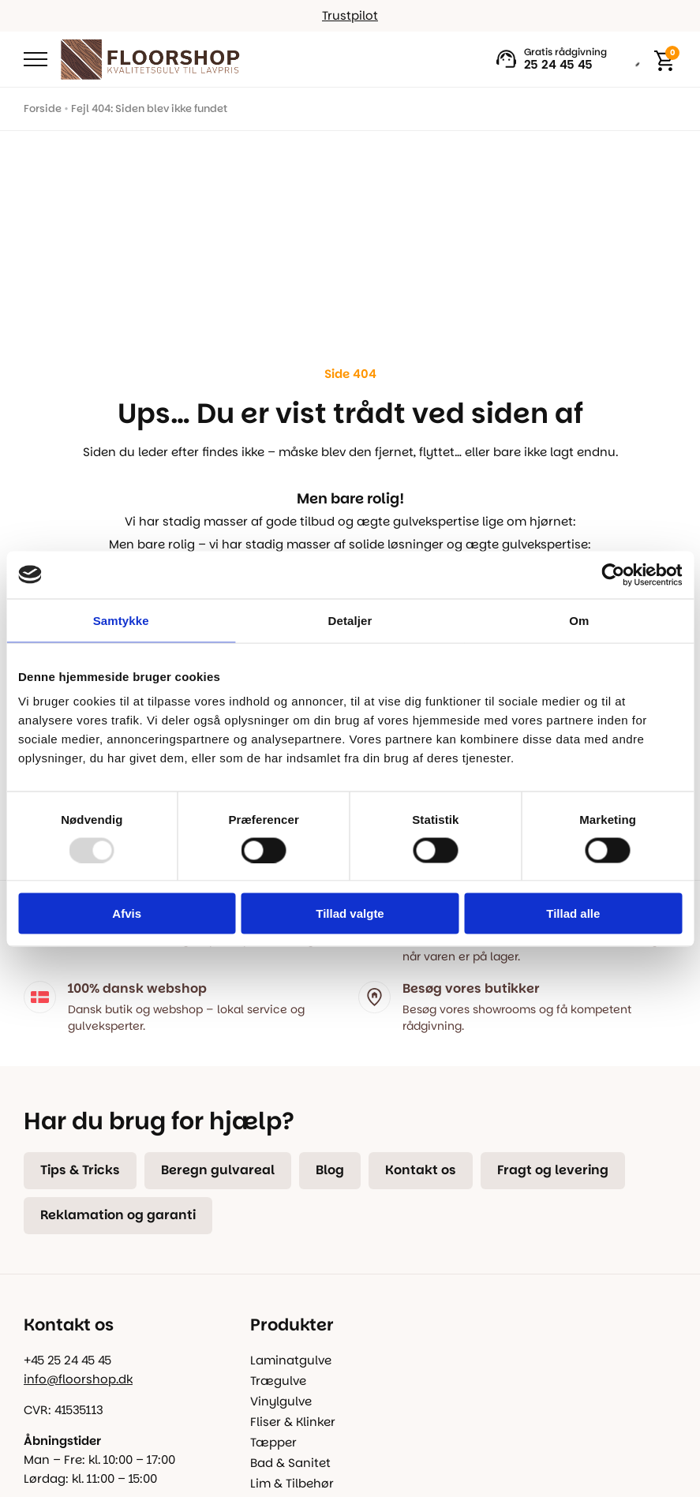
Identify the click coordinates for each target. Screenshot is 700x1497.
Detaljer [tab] (350, 620)
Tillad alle (573, 913)
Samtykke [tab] (121, 620)
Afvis (126, 913)
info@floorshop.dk (78, 1379)
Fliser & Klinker (292, 1421)
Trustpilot (350, 15)
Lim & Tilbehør (292, 1483)
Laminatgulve (290, 1360)
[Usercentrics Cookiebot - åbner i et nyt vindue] (613, 574)
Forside (43, 108)
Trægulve (278, 1380)
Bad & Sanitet (290, 1462)
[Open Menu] (35, 59)
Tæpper (273, 1442)
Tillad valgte (350, 913)
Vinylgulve (281, 1401)
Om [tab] (579, 620)
